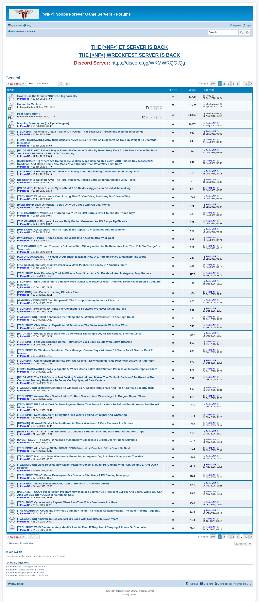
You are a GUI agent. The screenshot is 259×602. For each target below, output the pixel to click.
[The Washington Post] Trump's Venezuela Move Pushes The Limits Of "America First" (72, 264)
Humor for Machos (29, 104)
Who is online (14, 552)
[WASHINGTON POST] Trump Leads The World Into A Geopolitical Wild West (65, 237)
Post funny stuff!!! (28, 113)
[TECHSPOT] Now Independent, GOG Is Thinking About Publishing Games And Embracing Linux (78, 171)
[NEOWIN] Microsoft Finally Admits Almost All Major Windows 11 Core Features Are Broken (75, 423)
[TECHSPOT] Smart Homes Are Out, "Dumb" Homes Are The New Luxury (63, 483)
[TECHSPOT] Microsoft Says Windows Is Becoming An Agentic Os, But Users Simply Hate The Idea (80, 456)
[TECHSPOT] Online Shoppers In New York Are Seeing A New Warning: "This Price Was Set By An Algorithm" (86, 360)
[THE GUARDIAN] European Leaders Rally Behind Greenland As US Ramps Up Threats (72, 221)
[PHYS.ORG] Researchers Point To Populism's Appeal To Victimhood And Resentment (71, 229)
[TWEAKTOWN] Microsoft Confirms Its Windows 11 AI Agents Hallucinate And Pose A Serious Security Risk (85, 387)
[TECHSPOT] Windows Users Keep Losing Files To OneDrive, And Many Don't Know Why (73, 196)
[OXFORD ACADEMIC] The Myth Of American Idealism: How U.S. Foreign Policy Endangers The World (81, 256)
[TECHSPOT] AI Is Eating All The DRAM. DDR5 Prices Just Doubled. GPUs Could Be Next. (74, 448)
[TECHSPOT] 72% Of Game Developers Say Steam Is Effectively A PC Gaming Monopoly (73, 475)
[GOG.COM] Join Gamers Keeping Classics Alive (48, 292)
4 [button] (233, 83)
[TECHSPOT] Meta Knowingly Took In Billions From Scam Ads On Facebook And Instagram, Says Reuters (84, 273)
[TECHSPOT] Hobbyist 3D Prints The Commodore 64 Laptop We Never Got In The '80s (71, 308)
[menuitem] (27, 25)
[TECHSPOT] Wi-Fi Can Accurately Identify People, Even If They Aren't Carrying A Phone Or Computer (81, 527)
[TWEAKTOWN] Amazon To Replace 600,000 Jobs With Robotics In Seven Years (67, 518)
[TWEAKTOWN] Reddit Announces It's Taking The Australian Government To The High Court (75, 317)
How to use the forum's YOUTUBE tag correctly (47, 96)
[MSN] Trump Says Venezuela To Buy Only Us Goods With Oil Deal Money (63, 204)
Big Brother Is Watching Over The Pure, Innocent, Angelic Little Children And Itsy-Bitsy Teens (76, 179)
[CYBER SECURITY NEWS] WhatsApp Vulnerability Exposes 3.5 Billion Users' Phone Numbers (77, 439)
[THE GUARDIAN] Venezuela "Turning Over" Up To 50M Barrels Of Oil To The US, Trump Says (76, 212)
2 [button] (224, 83)
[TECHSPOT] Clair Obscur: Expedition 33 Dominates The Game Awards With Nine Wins (72, 325)
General (13, 78)
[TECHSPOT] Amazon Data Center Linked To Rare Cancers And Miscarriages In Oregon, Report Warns (81, 396)
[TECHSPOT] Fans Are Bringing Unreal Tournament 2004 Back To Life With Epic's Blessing (74, 341)
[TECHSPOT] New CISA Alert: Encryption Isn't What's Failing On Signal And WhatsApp (72, 414)
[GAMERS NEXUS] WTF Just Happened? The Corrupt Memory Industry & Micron (68, 300)
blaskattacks (27, 107)
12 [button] (245, 83)
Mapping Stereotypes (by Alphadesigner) (43, 123)
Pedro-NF (25, 99)
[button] (213, 83)
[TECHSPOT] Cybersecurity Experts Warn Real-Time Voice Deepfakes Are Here (67, 502)
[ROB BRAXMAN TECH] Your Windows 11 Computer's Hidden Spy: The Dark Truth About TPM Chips (80, 431)
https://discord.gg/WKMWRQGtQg (148, 63)
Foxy (208, 95)
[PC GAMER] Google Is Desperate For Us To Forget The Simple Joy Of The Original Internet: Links (79, 333)
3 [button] (228, 83)
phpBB (119, 591)
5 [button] (238, 83)
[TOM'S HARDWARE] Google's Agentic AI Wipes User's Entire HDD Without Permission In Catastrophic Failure (87, 369)
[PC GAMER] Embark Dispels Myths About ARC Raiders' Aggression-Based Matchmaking (74, 188)
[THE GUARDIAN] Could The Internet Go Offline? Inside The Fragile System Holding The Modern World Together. (88, 510)
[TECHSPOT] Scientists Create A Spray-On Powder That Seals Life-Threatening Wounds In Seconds (80, 131)
